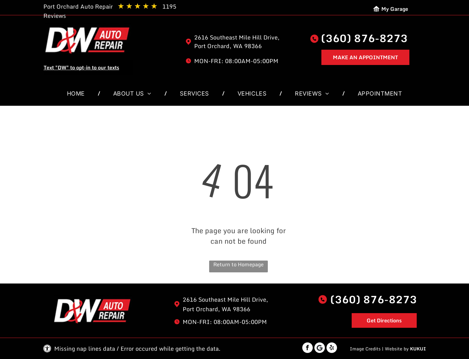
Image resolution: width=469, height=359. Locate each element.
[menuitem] (77, 93)
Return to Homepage (238, 265)
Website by (397, 348)
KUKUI (418, 348)
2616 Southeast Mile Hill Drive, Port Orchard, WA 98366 (237, 41)
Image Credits (365, 348)
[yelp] (331, 348)
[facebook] (307, 348)
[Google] (319, 348)
